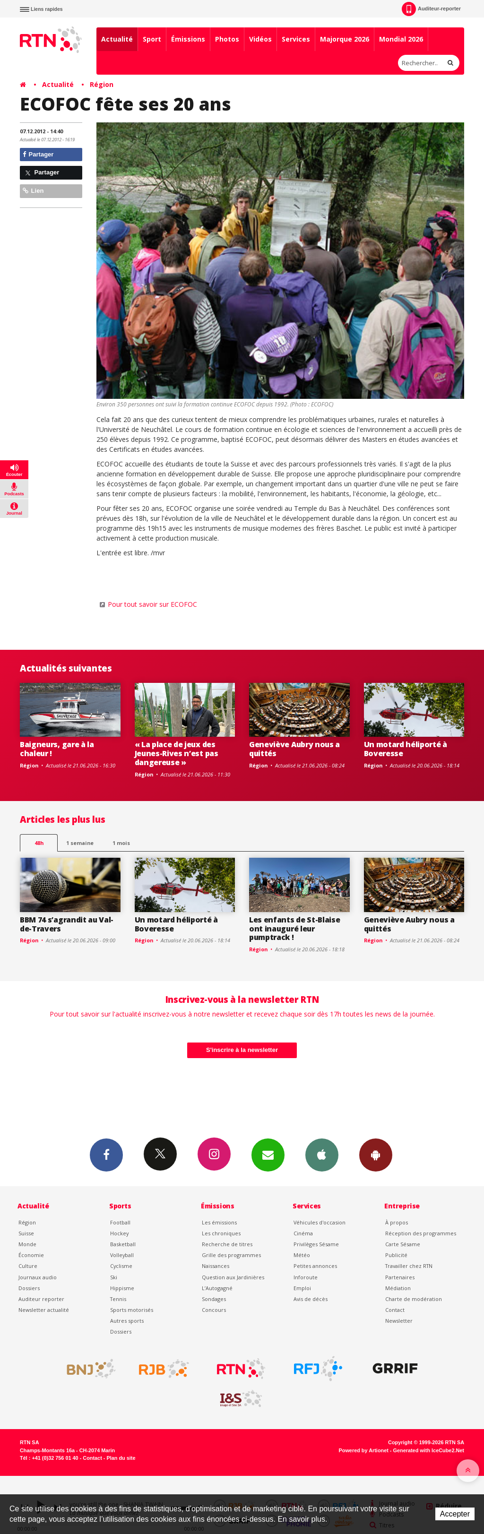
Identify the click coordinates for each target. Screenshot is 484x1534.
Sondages (214, 1299)
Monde (27, 1244)
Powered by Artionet (364, 1450)
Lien (33, 190)
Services (296, 38)
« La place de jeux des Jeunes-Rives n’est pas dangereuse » (176, 753)
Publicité (396, 1255)
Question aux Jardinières (233, 1277)
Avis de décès (311, 1299)
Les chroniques (221, 1233)
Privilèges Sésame (316, 1244)
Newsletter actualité (43, 1310)
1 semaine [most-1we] (80, 842)
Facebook (106, 1154)
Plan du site (120, 1458)
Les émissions (219, 1222)
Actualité (117, 38)
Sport (152, 38)
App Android (375, 1154)
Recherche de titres (227, 1244)
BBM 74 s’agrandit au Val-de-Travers (66, 924)
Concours (214, 1310)
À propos (396, 1222)
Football (120, 1222)
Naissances (215, 1266)
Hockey (119, 1233)
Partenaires (400, 1277)
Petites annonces (315, 1266)
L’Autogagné (217, 1288)
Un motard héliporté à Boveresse (405, 748)
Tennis (118, 1299)
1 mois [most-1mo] (121, 842)
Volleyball (122, 1255)
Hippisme (122, 1288)
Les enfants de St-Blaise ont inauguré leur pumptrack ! (294, 928)
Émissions (188, 38)
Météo (302, 1255)
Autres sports (127, 1321)
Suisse (26, 1233)
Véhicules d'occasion (320, 1222)
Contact (395, 1310)
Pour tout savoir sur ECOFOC (152, 604)
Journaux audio (37, 1277)
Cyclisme (121, 1266)
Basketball (123, 1244)
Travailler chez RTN (408, 1266)
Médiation (398, 1288)
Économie (31, 1255)
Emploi (302, 1288)
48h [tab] (39, 842)
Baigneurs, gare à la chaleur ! (57, 748)
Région (101, 84)
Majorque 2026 (344, 38)
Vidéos (260, 38)
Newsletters (268, 1154)
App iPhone (321, 1154)
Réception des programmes (420, 1233)
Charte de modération (413, 1299)
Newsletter (399, 1321)
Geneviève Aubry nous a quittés (294, 748)
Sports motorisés (131, 1310)
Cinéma (303, 1233)
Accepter (455, 1514)
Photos (227, 38)
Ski (113, 1277)
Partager (38, 154)
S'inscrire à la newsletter (242, 1049)
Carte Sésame (402, 1244)
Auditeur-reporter (431, 9)
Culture (27, 1266)
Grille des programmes (231, 1255)
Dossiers (29, 1288)
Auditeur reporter (41, 1299)
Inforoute (306, 1277)
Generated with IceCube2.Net (428, 1450)
